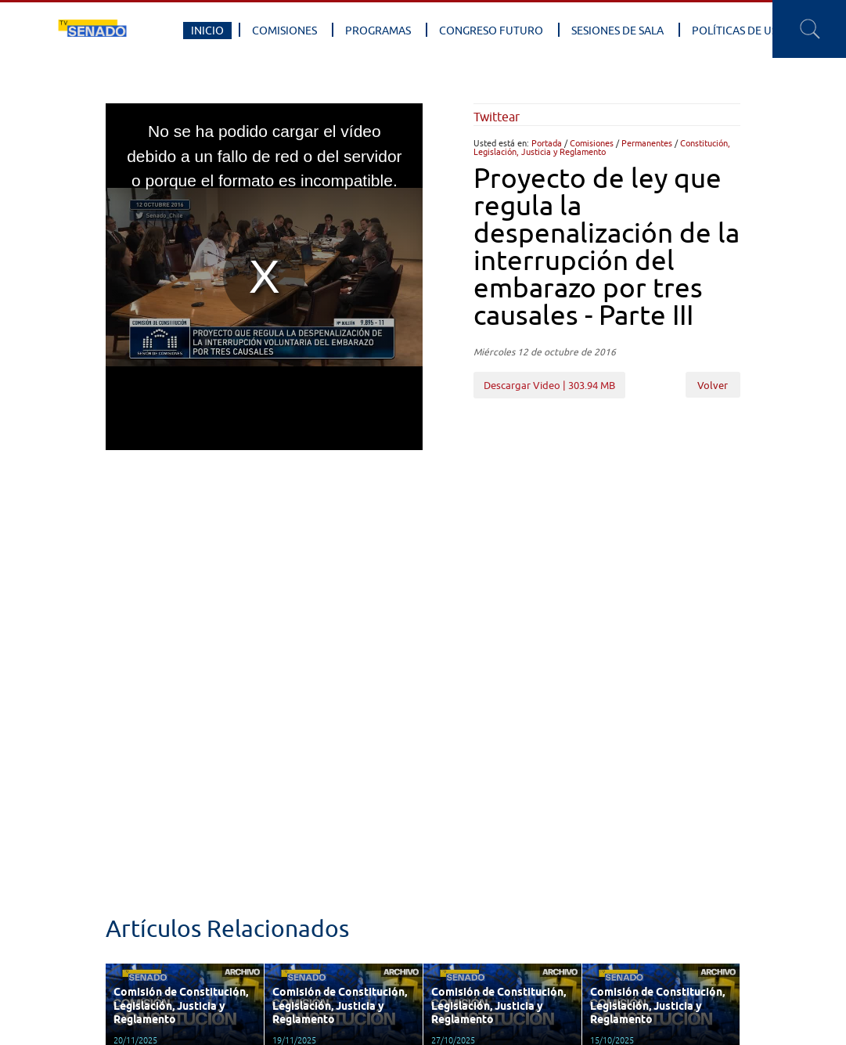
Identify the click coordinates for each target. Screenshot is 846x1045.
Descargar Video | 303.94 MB (549, 385)
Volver (712, 385)
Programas (378, 30)
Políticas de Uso (739, 30)
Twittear (496, 117)
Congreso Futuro (491, 30)
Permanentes (646, 143)
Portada (546, 143)
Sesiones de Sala (617, 30)
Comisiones (284, 30)
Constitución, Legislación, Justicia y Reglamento (601, 147)
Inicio (207, 30)
